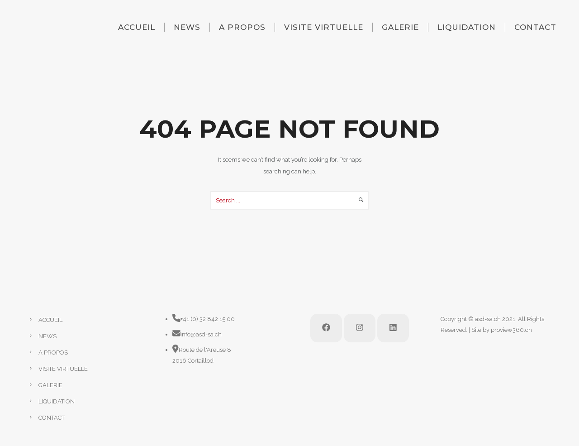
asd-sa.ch (488, 319)
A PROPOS (242, 27)
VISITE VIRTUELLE (323, 27)
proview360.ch (511, 329)
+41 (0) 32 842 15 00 (207, 319)
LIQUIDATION (466, 27)
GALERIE (400, 27)
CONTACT (535, 27)
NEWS (187, 27)
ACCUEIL (136, 27)
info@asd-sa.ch (201, 334)
